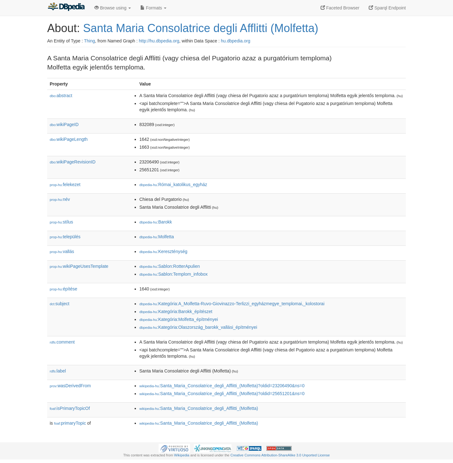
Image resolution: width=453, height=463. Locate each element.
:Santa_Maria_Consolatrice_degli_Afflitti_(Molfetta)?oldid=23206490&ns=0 (222, 385)
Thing (89, 40)
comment (62, 341)
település (65, 236)
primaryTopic (70, 423)
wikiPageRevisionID (73, 161)
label (58, 370)
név (60, 199)
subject (59, 303)
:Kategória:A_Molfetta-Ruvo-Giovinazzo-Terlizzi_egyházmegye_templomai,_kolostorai (231, 303)
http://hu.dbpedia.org (159, 40)
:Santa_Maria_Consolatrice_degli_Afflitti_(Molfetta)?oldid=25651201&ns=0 (222, 393)
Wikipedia (181, 455)
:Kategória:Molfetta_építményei (178, 319)
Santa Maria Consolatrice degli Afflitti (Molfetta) (200, 28)
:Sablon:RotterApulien (169, 266)
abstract (61, 95)
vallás (62, 251)
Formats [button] (153, 7)
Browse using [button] (112, 7)
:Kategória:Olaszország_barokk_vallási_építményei (198, 327)
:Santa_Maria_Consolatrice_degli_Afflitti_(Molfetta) (198, 408)
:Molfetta (156, 236)
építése (63, 288)
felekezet (65, 184)
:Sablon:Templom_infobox (173, 274)
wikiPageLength (69, 139)
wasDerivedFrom (70, 385)
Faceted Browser (340, 7)
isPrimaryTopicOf (70, 408)
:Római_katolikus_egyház (173, 184)
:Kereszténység (163, 251)
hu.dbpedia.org (235, 40)
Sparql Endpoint (387, 7)
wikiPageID (64, 124)
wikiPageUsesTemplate (79, 266)
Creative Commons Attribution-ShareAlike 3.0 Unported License (280, 455)
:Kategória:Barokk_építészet (175, 311)
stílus (61, 221)
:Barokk (155, 221)
